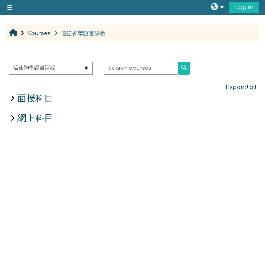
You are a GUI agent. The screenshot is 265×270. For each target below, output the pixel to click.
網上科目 (35, 118)
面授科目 (35, 98)
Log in (244, 7)
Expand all (241, 87)
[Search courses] (141, 68)
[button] (218, 7)
